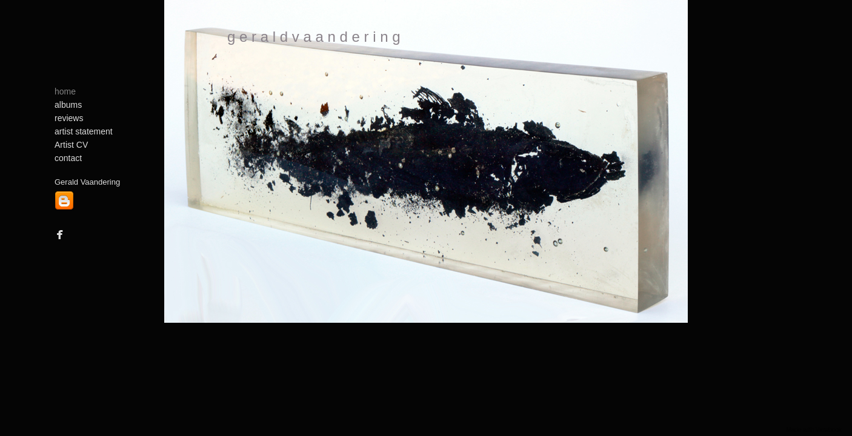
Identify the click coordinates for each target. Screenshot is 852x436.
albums (68, 105)
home (65, 91)
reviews (69, 118)
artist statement (84, 131)
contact (68, 158)
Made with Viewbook (814, 429)
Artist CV (71, 145)
